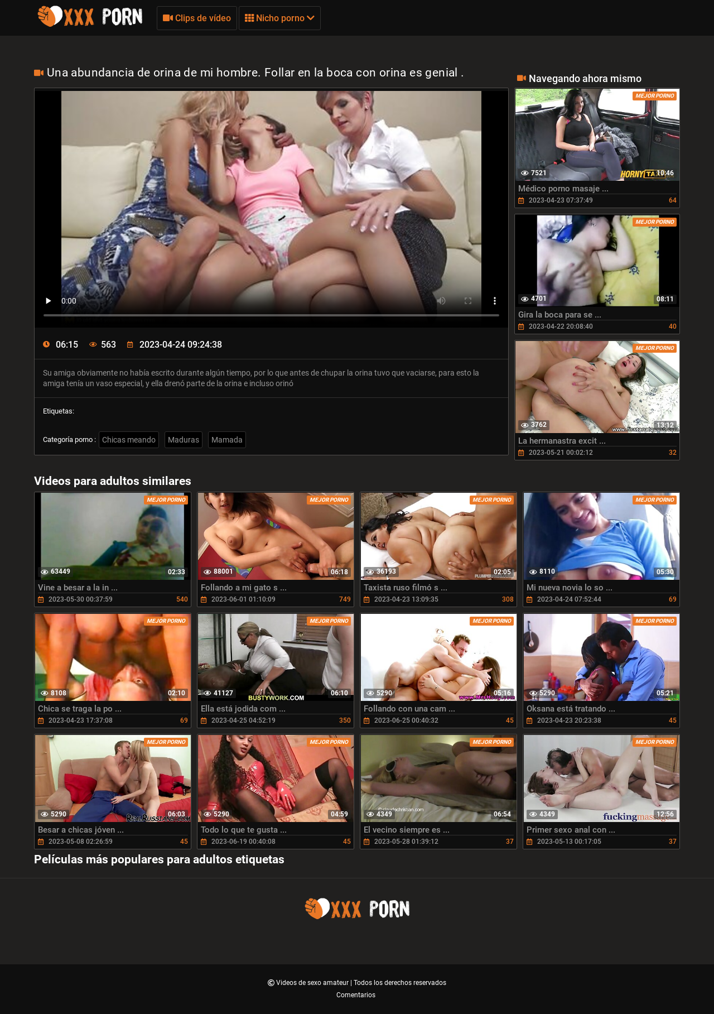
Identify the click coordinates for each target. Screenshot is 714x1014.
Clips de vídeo (197, 18)
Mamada (227, 439)
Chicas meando (129, 439)
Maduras (183, 439)
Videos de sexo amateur (313, 983)
